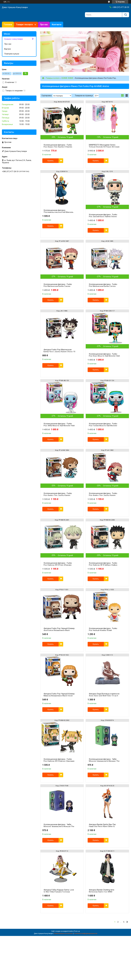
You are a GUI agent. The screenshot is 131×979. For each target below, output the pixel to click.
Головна (8, 24)
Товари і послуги (24, 24)
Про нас (44, 24)
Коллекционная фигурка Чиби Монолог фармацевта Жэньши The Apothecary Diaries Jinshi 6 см (59, 826)
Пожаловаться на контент (63, 933)
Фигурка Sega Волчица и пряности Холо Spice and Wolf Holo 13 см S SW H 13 (104, 696)
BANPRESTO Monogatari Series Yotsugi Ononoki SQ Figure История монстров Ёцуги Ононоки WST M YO (105, 147)
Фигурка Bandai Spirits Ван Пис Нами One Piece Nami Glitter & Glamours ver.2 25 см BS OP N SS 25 (104, 826)
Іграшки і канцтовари (13, 39)
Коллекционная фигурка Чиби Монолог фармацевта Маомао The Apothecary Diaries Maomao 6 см (104, 761)
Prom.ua (77, 931)
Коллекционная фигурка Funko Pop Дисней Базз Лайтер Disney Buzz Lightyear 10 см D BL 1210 (103, 217)
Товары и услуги (52, 78)
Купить (51, 161)
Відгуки (7, 49)
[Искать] (125, 14)
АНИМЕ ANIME (67, 78)
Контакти (56, 24)
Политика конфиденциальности (85, 933)
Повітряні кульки (11, 54)
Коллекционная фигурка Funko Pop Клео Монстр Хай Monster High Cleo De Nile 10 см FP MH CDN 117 (104, 356)
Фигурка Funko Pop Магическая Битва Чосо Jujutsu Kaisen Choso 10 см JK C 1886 (59, 352)
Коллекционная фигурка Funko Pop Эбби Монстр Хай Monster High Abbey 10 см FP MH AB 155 (59, 426)
